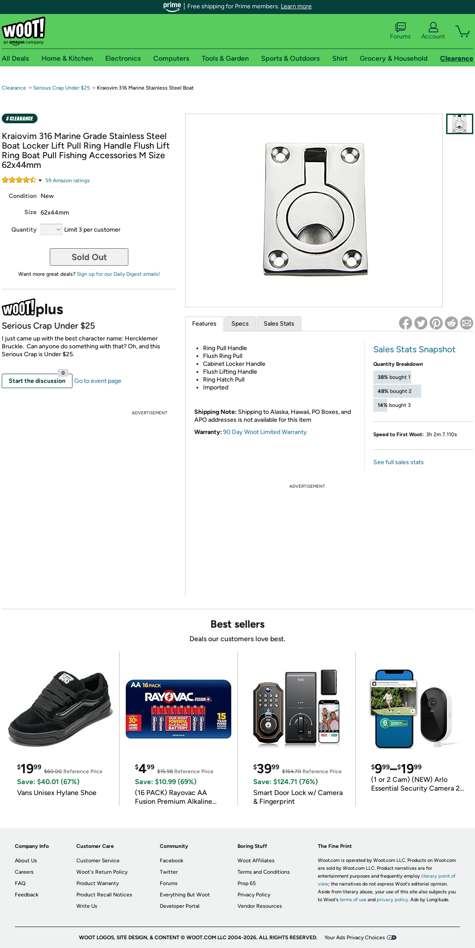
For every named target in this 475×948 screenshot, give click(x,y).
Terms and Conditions (264, 872)
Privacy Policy (254, 895)
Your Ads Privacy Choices (354, 937)
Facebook (171, 861)
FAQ (20, 883)
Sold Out (89, 257)
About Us (26, 861)
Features (204, 323)
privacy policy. (393, 900)
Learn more (296, 6)
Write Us (86, 906)
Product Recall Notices (104, 895)
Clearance (14, 88)
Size (30, 212)
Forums (400, 31)
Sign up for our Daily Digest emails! (118, 274)
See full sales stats (398, 462)
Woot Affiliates (256, 861)
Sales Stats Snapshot (414, 349)
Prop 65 (247, 883)
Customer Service (98, 861)
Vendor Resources (260, 906)
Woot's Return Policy (101, 872)
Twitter (169, 872)
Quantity (24, 229)
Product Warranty (97, 883)
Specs (240, 323)
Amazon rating (67, 180)
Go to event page (97, 381)
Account (433, 31)
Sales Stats (279, 323)
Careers (24, 872)
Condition (23, 196)
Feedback (26, 895)
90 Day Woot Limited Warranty (265, 432)
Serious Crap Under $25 (61, 88)
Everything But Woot (185, 895)
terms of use (353, 900)
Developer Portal (180, 906)
